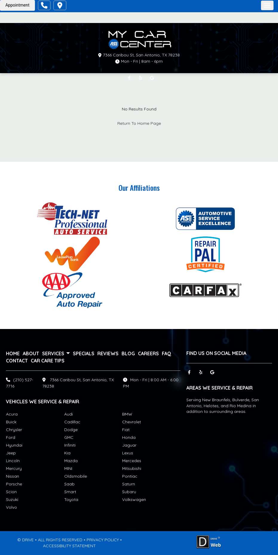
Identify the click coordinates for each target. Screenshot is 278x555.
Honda (129, 437)
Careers (148, 353)
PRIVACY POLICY (103, 539)
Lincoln (13, 460)
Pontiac (129, 476)
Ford (10, 437)
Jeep (11, 453)
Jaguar (129, 445)
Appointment (17, 5)
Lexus (127, 453)
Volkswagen (134, 499)
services (56, 353)
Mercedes (131, 460)
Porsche (14, 484)
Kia (67, 453)
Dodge (71, 429)
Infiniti (70, 445)
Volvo (11, 507)
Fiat (126, 429)
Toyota (71, 499)
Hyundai (14, 445)
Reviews (108, 353)
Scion (11, 491)
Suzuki (12, 499)
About (31, 353)
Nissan (12, 476)
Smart (70, 491)
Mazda (71, 460)
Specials (83, 353)
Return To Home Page (139, 123)
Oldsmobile (75, 476)
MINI (68, 468)
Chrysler (14, 429)
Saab (69, 484)
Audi (68, 414)
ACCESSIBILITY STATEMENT (69, 545)
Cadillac (72, 422)
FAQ (166, 353)
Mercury (14, 468)
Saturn (128, 484)
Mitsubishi (131, 468)
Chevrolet (131, 422)
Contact (17, 361)
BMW (127, 414)
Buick (11, 422)
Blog (128, 353)
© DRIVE (25, 539)
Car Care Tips (47, 361)
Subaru (129, 491)
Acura (12, 414)
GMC (68, 437)
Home (13, 353)
